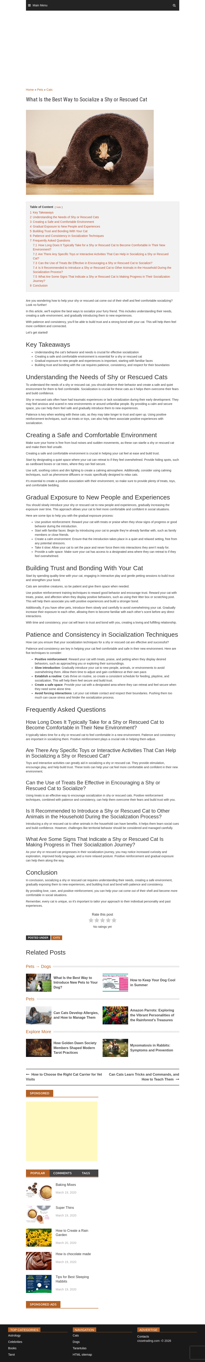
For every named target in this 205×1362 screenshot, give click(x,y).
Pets (40, 89)
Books (12, 1348)
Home (30, 89)
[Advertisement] (102, 53)
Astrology (14, 1335)
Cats (49, 89)
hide (58, 207)
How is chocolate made (73, 1254)
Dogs (76, 1342)
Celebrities (15, 1342)
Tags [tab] (86, 1173)
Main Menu (40, 5)
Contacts (143, 1336)
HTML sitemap (82, 1354)
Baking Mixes (66, 1185)
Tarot (11, 1354)
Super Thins (65, 1207)
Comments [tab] (62, 1173)
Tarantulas (80, 1348)
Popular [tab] (37, 1173)
